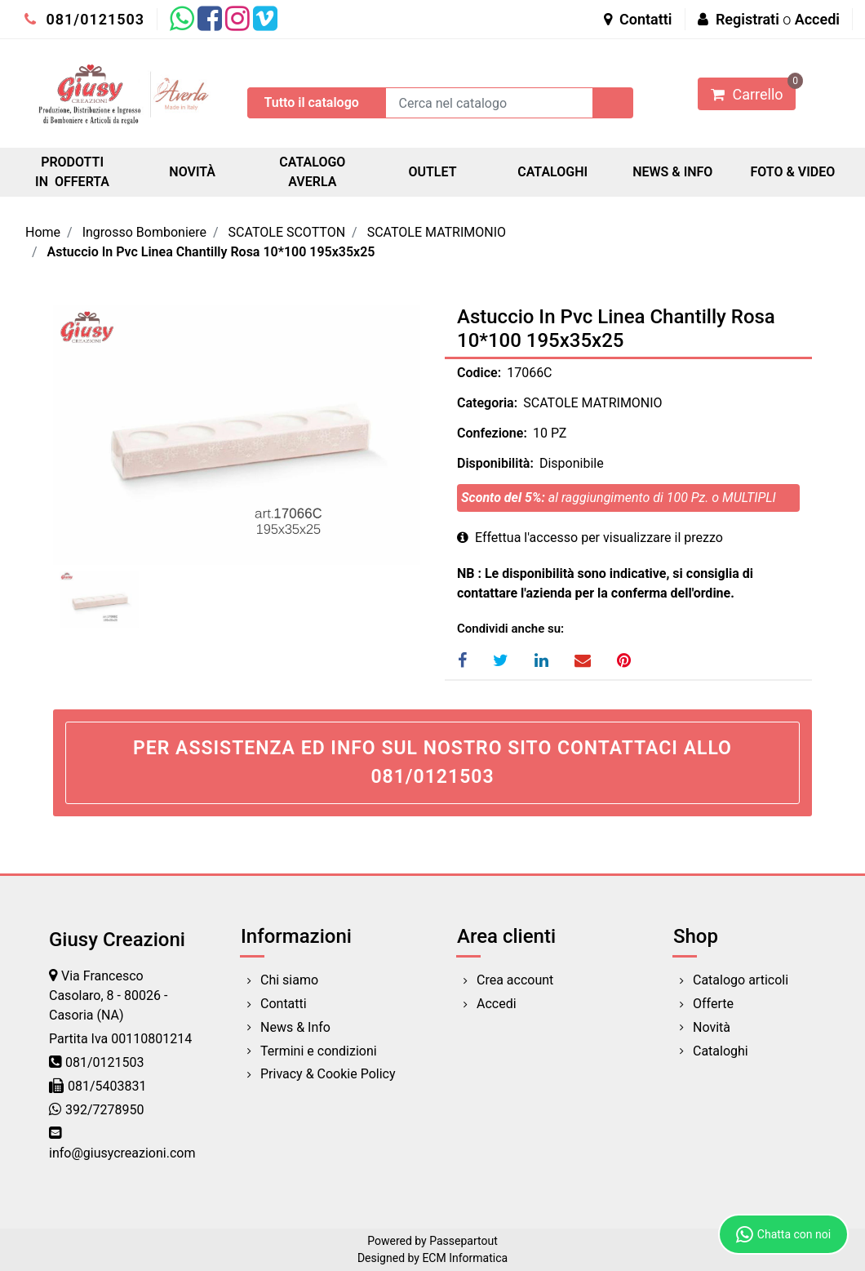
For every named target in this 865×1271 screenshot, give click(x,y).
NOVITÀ (192, 172)
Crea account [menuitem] (515, 980)
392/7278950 (104, 1110)
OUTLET (432, 172)
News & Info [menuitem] (295, 1027)
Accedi (817, 19)
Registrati (747, 19)
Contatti (638, 19)
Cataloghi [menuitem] (720, 1051)
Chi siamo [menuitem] (289, 980)
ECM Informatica (465, 1257)
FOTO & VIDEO (792, 172)
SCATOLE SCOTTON (287, 232)
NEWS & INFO (672, 172)
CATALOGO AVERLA (312, 171)
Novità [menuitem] (711, 1027)
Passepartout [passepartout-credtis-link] (463, 1240)
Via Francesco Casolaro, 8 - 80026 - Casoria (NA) (108, 995)
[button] (612, 102)
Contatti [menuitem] (283, 1003)
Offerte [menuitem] (713, 1003)
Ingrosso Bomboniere (144, 232)
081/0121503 (84, 19)
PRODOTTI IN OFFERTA (72, 171)
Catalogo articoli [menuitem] (740, 980)
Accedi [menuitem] (497, 1003)
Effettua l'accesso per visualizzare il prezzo (590, 537)
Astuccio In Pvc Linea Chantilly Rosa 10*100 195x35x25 (211, 252)
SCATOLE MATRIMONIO (436, 232)
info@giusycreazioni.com (122, 1153)
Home (42, 232)
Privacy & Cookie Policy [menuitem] (328, 1074)
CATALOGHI (552, 172)
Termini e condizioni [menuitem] (318, 1051)
